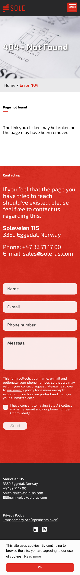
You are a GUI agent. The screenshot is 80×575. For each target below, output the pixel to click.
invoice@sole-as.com (31, 497)
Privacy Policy (13, 515)
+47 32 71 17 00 (41, 246)
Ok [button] (40, 567)
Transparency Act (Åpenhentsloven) (30, 520)
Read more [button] (32, 556)
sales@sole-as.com (48, 253)
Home (10, 85)
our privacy (15, 390)
